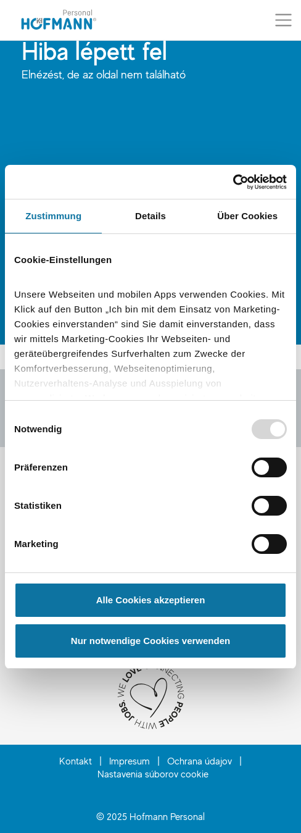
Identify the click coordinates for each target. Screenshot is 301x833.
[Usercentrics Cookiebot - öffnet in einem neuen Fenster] (233, 182)
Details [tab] (150, 216)
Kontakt (75, 761)
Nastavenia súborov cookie (152, 774)
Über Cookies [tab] (247, 216)
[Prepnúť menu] (283, 20)
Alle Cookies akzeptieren (150, 600)
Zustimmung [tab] (53, 216)
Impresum (129, 761)
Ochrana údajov (199, 761)
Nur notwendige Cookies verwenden (150, 640)
